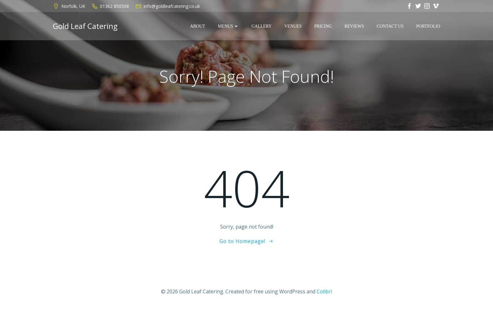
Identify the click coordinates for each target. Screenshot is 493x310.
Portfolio (428, 26)
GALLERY (262, 26)
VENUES (293, 26)
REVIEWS (354, 26)
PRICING (323, 26)
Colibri (324, 291)
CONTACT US (390, 26)
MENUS (228, 26)
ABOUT (197, 26)
